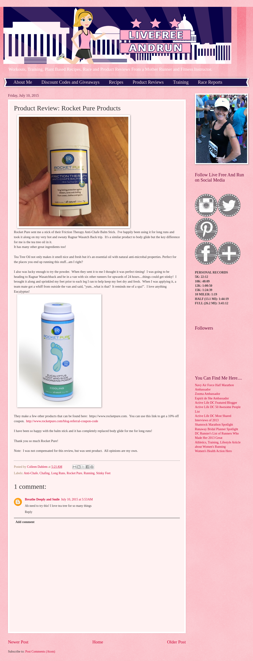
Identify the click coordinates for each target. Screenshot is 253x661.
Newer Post (18, 642)
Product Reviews (148, 82)
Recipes (116, 82)
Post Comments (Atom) (40, 651)
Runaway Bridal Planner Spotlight (216, 429)
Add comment (24, 522)
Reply (28, 512)
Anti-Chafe (31, 473)
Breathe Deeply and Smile (42, 499)
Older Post (176, 642)
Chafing (44, 473)
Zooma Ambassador (207, 394)
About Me (22, 82)
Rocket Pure (74, 473)
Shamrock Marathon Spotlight (214, 424)
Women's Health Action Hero (213, 451)
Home (97, 642)
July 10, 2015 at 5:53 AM (77, 499)
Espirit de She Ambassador (212, 398)
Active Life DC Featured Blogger (216, 402)
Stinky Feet (103, 473)
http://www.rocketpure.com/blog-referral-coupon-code (62, 421)
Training (180, 82)
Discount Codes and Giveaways (70, 82)
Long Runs (58, 473)
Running (89, 473)
